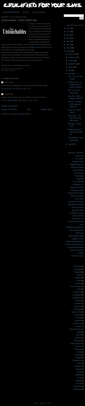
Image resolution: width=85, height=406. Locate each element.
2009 (68, 48)
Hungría (78, 326)
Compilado (76, 295)
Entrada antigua (46, 109)
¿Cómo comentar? (39, 12)
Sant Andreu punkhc (76, 230)
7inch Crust (80, 156)
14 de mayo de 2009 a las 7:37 (16, 89)
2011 (68, 41)
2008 (68, 51)
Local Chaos (79, 199)
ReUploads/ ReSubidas (10, 12)
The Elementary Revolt (75, 247)
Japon (78, 335)
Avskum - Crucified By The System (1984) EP (74, 104)
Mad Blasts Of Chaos (76, 204)
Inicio (29, 109)
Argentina (77, 269)
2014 (68, 32)
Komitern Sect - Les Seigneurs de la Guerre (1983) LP (75, 84)
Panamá (78, 346)
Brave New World (77, 167)
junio (70, 74)
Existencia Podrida (77, 187)
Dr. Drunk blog (78, 181)
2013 (68, 35)
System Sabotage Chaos (75, 241)
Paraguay (77, 349)
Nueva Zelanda (75, 343)
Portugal (78, 358)
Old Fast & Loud (78, 219)
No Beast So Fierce (77, 213)
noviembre (72, 57)
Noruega (77, 340)
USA (13, 70)
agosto (71, 67)
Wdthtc (81, 253)
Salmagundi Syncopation (75, 227)
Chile (78, 289)
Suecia (78, 369)
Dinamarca (76, 298)
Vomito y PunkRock (77, 250)
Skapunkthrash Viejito (76, 236)
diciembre (72, 54)
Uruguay (78, 380)
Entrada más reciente (9, 109)
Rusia (79, 363)
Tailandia (78, 375)
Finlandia (77, 309)
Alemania (77, 266)
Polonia (77, 355)
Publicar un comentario (9, 106)
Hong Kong (77, 323)
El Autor (26, 12)
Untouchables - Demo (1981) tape (19, 20)
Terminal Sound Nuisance (74, 244)
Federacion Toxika (77, 190)
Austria (78, 275)
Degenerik (80, 179)
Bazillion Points (78, 162)
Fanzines (77, 306)
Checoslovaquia (75, 286)
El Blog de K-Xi (78, 184)
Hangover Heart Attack (75, 193)
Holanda (77, 321)
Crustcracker (79, 176)
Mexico (77, 338)
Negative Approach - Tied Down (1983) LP (75, 132)
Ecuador (78, 300)
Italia (78, 332)
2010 (68, 45)
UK (78, 378)
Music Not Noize (78, 207)
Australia (77, 272)
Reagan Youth (34, 47)
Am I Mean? (79, 159)
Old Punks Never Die (76, 222)
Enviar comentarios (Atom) (21, 114)
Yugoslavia (77, 389)
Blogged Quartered (77, 164)
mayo (70, 144)
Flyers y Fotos (76, 312)
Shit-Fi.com (80, 233)
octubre (71, 60)
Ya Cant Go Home (77, 256)
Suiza (79, 372)
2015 (68, 28)
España (77, 303)
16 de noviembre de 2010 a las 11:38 (19, 100)
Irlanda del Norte (75, 329)
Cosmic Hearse (78, 170)
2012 (68, 38)
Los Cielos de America (76, 202)
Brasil (78, 281)
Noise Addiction (78, 216)
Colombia (77, 292)
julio (70, 70)
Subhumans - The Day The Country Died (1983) (75, 118)
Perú (78, 352)
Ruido (82, 224)
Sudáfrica (77, 366)
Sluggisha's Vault (78, 239)
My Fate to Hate (78, 210)
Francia (77, 315)
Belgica (77, 278)
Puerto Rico (77, 360)
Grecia (78, 318)
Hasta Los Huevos (77, 196)
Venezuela (77, 386)
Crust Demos (79, 173)
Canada (77, 283)
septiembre (72, 64)
